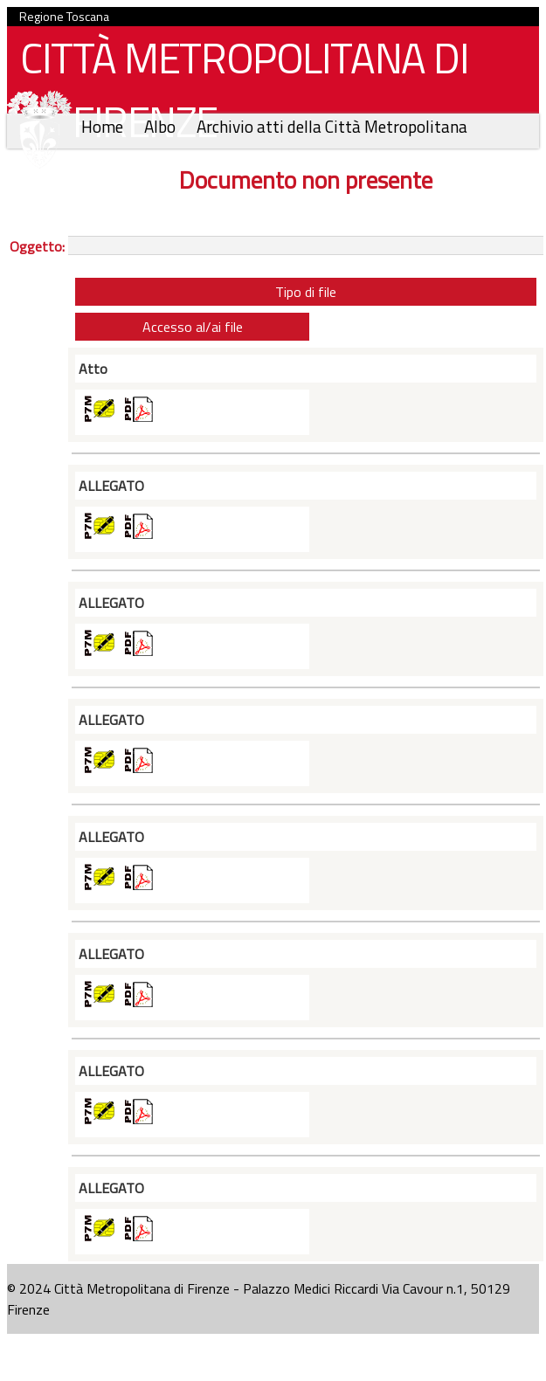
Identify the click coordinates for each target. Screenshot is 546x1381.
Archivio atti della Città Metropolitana (332, 126)
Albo (161, 126)
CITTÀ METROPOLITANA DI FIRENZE (237, 94)
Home (104, 126)
